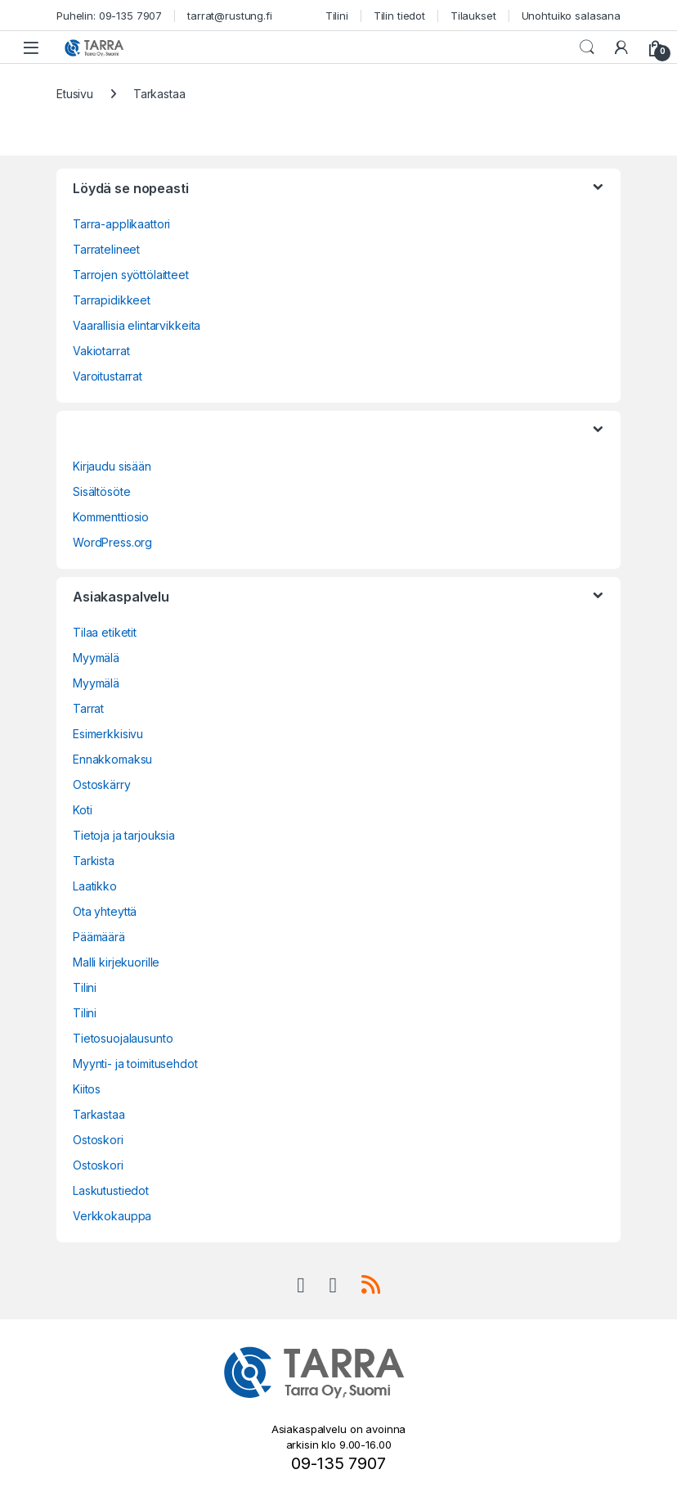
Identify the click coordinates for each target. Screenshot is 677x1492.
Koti (82, 810)
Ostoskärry (102, 784)
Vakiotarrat (101, 351)
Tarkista (93, 861)
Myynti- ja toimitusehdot (135, 1064)
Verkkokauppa (112, 1216)
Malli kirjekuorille (116, 962)
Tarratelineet (106, 249)
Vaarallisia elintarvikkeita (136, 325)
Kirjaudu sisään (112, 466)
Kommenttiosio (111, 517)
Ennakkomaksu (112, 759)
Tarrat (88, 708)
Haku (587, 47)
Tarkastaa (99, 1114)
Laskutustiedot (111, 1190)
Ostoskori (98, 1140)
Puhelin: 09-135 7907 (109, 15)
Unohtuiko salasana (571, 15)
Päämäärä (99, 937)
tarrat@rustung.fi (229, 15)
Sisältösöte (101, 491)
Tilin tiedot (399, 15)
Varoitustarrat (107, 376)
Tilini (336, 15)
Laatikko (95, 886)
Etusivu (74, 94)
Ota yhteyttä (105, 911)
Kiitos (87, 1089)
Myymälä (96, 658)
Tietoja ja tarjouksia (124, 835)
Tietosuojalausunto (123, 1038)
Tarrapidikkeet (111, 300)
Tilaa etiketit (105, 632)
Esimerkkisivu (108, 734)
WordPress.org (112, 542)
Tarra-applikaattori (121, 224)
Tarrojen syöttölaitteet (131, 275)
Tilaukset (473, 15)
